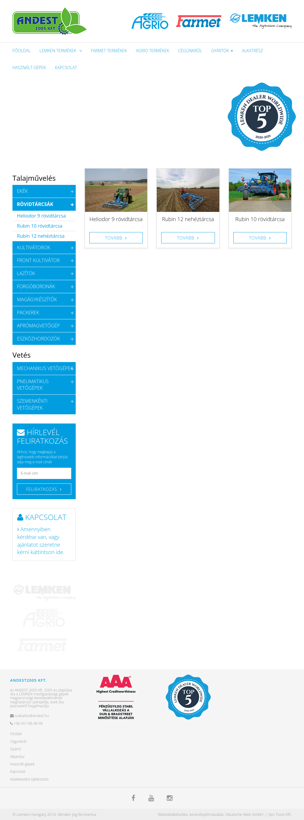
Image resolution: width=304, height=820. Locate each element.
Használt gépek (29, 67)
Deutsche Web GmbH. (245, 814)
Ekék (22, 191)
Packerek (28, 312)
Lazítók (26, 273)
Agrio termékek (152, 50)
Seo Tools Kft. (280, 814)
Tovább (113, 238)
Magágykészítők (37, 299)
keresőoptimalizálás (206, 814)
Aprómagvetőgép (38, 325)
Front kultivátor (38, 260)
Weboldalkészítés (173, 814)
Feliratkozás (41, 489)
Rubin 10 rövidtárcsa (260, 219)
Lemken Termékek (57, 50)
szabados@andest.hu (29, 715)
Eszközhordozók (38, 338)
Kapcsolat (66, 67)
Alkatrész (252, 50)
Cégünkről (190, 50)
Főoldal (21, 50)
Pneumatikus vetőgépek (33, 384)
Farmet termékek (109, 50)
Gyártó (15, 749)
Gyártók (222, 50)
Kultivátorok (33, 247)
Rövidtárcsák (35, 204)
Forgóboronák (36, 286)
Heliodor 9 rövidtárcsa (115, 219)
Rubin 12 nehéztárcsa (188, 219)
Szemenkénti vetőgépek (32, 404)
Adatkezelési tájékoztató (29, 779)
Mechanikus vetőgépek (45, 368)
